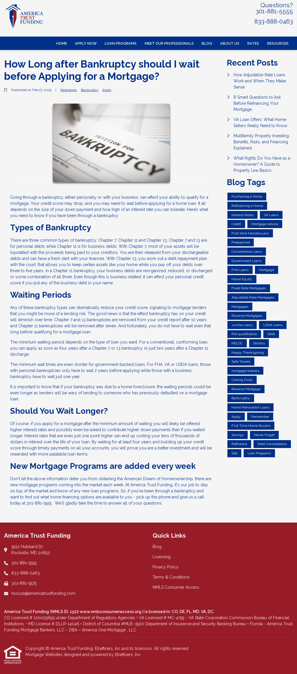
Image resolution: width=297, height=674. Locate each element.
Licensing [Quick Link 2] (162, 556)
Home (61, 43)
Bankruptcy (89, 90)
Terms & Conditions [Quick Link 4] (171, 577)
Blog (207, 43)
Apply (106, 90)
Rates (253, 43)
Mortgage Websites (45, 654)
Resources (278, 43)
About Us (229, 43)
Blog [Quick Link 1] (157, 546)
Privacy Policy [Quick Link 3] (166, 567)
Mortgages (68, 90)
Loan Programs (121, 43)
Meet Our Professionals (169, 43)
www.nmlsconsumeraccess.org (111, 611)
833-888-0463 (273, 21)
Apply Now (86, 43)
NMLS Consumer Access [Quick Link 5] (176, 587)
